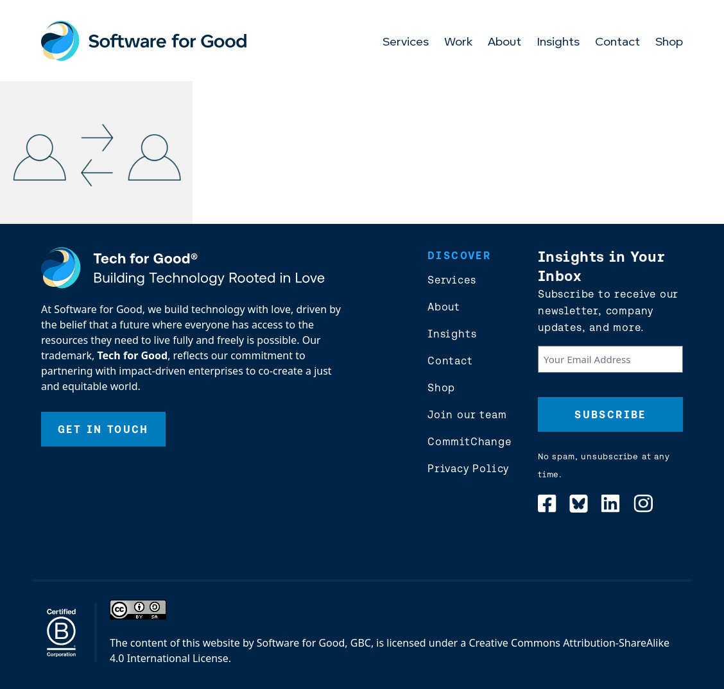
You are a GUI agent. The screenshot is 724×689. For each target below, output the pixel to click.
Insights (558, 43)
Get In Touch (103, 429)
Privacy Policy (468, 468)
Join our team (466, 414)
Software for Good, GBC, (315, 643)
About (504, 43)
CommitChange (469, 441)
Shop (669, 43)
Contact (617, 43)
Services (406, 43)
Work (458, 43)
